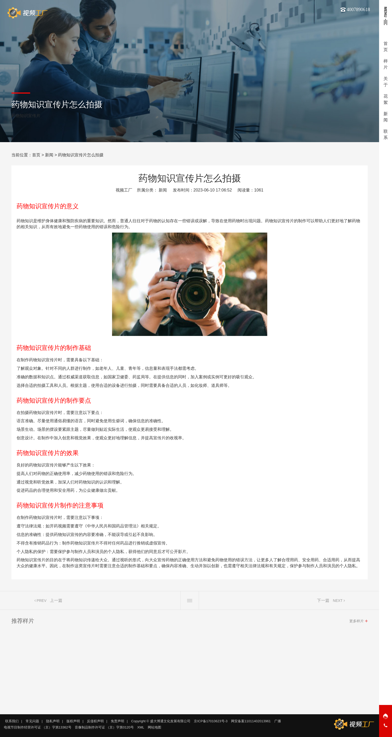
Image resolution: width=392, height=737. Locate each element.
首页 (36, 155)
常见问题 (32, 721)
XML (140, 727)
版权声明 (73, 721)
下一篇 (323, 602)
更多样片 (356, 623)
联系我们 (12, 721)
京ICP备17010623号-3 (210, 721)
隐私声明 (53, 721)
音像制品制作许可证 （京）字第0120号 (104, 727)
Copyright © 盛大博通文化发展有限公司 (160, 721)
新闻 (49, 155)
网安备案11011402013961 (251, 721)
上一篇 (56, 602)
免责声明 (117, 721)
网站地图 (154, 727)
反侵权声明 (95, 721)
